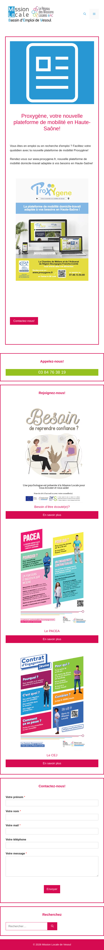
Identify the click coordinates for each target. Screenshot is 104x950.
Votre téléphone (16, 839)
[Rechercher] (52, 926)
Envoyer (52, 889)
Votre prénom (15, 797)
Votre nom (13, 811)
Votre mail (13, 825)
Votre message (16, 853)
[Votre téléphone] (52, 845)
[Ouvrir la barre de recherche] (84, 14)
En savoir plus (52, 515)
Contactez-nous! (24, 321)
